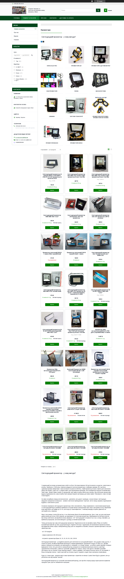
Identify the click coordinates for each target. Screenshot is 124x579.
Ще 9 (16, 80)
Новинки (16, 39)
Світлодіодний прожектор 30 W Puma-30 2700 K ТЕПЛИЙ (52, 447)
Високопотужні (101, 91)
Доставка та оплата (67, 18)
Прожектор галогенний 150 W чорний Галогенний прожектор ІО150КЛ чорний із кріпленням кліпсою (52, 410)
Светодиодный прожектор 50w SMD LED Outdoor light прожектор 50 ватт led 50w (100, 175)
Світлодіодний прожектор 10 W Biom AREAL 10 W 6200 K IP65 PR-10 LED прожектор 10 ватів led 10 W (52, 176)
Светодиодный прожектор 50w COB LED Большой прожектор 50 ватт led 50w (76, 331)
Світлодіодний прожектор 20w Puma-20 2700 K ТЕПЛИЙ (76, 447)
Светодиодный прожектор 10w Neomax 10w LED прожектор (76, 216)
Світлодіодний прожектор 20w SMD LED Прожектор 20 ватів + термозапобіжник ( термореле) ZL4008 (76, 292)
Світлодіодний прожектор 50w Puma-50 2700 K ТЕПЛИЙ (100, 408)
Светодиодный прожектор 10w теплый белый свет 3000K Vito (100, 254)
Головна (17, 18)
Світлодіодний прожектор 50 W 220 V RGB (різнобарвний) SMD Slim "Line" (52, 331)
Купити (52, 190)
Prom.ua (70, 575)
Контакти (53, 18)
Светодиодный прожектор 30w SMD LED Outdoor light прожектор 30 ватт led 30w (76, 175)
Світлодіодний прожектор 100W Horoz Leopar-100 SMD (76, 408)
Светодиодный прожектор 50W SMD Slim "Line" (52, 215)
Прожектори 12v (76, 65)
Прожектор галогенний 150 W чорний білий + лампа (76, 253)
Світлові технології (76, 116)
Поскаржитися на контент (67, 576)
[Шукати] (98, 10)
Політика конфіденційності (81, 576)
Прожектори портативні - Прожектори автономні (101, 117)
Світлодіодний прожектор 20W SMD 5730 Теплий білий (52, 290)
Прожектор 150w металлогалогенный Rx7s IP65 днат (52, 371)
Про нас (44, 18)
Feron (76, 91)
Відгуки (16, 36)
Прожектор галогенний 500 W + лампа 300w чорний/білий (52, 253)
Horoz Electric (52, 65)
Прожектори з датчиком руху (100, 65)
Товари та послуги (29, 18)
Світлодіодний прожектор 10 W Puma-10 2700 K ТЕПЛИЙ (100, 447)
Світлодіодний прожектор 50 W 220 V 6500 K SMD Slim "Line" (100, 291)
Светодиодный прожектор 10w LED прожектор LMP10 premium (100, 216)
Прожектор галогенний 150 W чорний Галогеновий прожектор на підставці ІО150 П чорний (100, 371)
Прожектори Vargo (76, 143)
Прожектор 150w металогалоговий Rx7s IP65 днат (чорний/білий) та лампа (100, 331)
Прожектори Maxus (52, 143)
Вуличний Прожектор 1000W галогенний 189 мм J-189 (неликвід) (76, 371)
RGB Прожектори (52, 91)
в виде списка (111, 149)
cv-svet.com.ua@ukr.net (21, 137)
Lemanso (52, 116)
